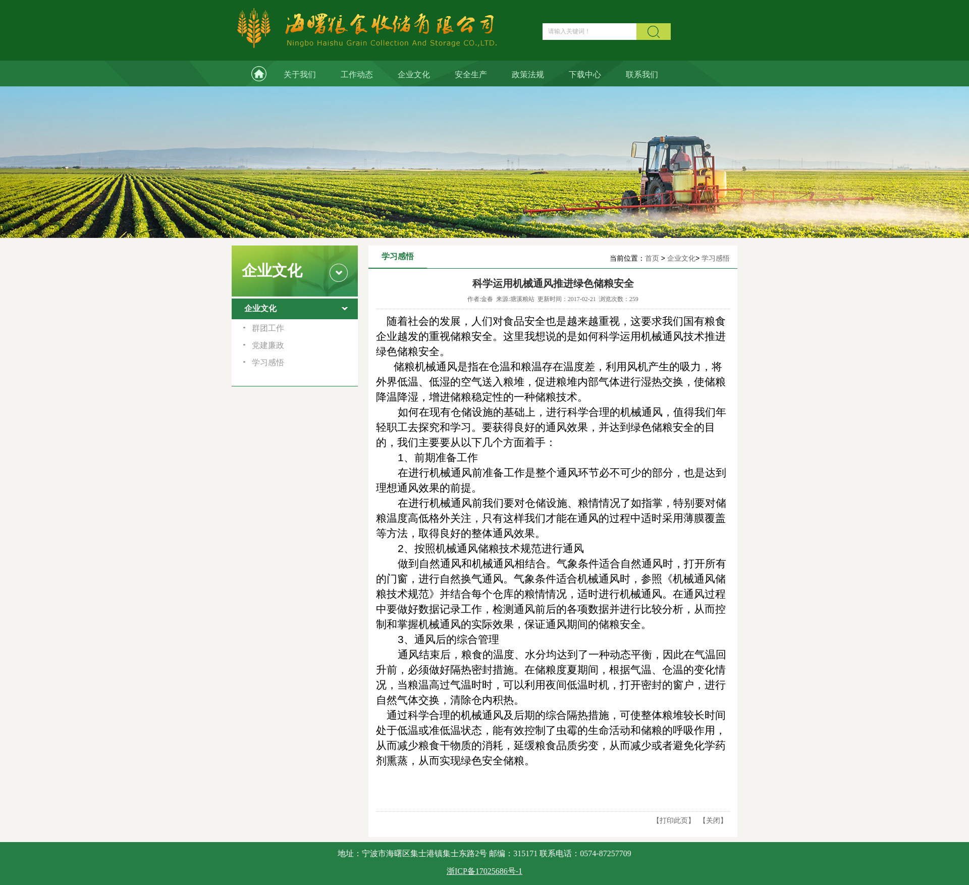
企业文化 (414, 74)
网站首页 (251, 73)
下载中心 (585, 74)
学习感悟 (716, 258)
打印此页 (674, 820)
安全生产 (471, 74)
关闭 (713, 820)
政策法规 (528, 74)
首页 (652, 258)
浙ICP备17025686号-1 (484, 871)
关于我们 (300, 74)
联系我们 (642, 74)
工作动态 (357, 74)
